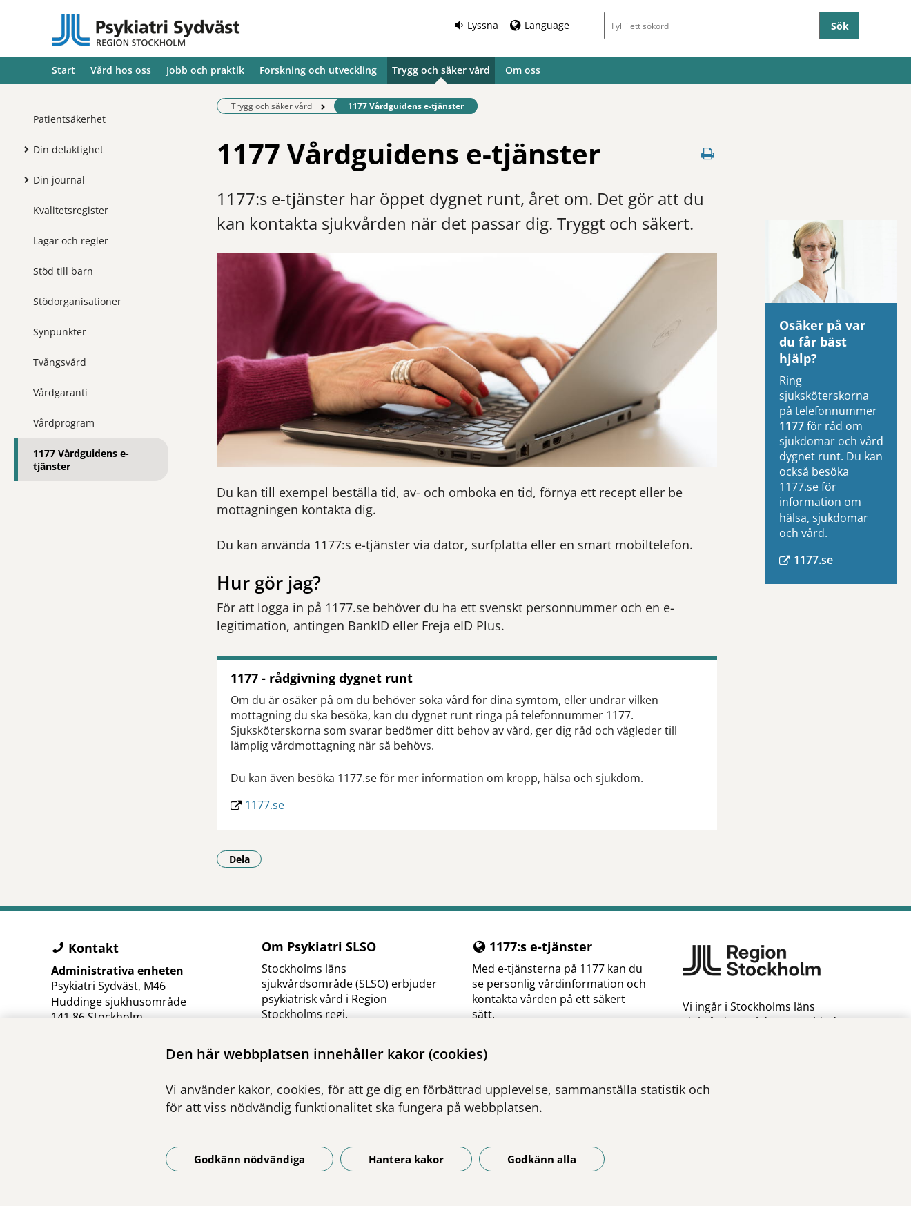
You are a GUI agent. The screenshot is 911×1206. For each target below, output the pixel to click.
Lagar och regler (70, 240)
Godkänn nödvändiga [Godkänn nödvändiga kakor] (249, 1159)
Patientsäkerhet (69, 119)
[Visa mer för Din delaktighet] (23, 149)
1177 (791, 426)
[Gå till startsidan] (146, 30)
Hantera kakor (406, 1159)
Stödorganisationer (77, 301)
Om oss (522, 70)
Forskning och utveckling (318, 70)
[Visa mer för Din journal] (23, 179)
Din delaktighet (68, 149)
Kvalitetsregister (70, 210)
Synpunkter (59, 331)
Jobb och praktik (205, 70)
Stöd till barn (63, 271)
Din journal (59, 179)
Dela (245, 859)
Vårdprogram (64, 422)
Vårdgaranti (60, 392)
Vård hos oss (120, 70)
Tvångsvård (59, 362)
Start (63, 70)
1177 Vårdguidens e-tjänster (81, 460)
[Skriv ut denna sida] (707, 153)
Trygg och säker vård (441, 70)
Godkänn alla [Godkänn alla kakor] (541, 1159)
